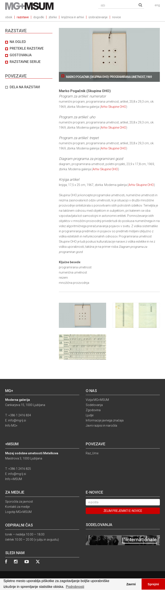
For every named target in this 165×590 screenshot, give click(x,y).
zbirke (53, 17)
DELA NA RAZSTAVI (25, 87)
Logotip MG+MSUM (18, 512)
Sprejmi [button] (153, 584)
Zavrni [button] (131, 584)
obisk (8, 17)
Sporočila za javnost (19, 501)
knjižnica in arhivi (72, 17)
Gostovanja (21, 55)
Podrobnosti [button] (75, 586)
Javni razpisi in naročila (101, 425)
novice (116, 17)
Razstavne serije (25, 62)
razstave (23, 17)
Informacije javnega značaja (105, 420)
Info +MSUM (13, 479)
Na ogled (18, 42)
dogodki (38, 17)
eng (157, 5)
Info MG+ (11, 425)
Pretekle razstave (27, 48)
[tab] (28, 65)
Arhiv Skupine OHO (113, 106)
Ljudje (89, 415)
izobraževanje (98, 17)
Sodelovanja (94, 405)
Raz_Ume (92, 453)
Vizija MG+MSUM (97, 399)
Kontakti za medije (17, 506)
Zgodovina (93, 410)
